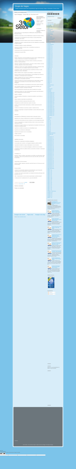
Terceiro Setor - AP (50, 140)
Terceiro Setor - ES (51, 145)
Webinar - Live (50, 197)
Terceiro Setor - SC (51, 164)
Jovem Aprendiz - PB (51, 102)
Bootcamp (49, 30)
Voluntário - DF (50, 193)
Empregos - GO (50, 53)
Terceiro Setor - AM (51, 139)
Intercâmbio (49, 91)
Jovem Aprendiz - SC (51, 112)
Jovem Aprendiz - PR (51, 106)
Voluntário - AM (50, 192)
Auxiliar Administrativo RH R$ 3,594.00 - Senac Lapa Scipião (56, 227)
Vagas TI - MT (50, 179)
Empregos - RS (50, 64)
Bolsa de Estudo (50, 29)
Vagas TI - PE (50, 183)
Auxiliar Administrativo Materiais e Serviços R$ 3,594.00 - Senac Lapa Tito (56, 211)
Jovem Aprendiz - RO (51, 110)
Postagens (50, 292)
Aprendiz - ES (50, 26)
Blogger (52, 444)
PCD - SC (49, 129)
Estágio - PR (50, 78)
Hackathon (49, 86)
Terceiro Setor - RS (51, 163)
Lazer (48, 116)
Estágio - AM (50, 68)
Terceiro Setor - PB (51, 154)
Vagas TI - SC (50, 188)
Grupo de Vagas (22, 6)
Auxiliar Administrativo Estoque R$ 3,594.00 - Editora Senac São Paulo (56, 219)
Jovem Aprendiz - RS (51, 111)
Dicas (48, 40)
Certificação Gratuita (51, 31)
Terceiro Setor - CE (51, 143)
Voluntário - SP (50, 196)
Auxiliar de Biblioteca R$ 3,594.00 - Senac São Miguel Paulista (56, 259)
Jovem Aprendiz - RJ (51, 107)
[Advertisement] (54, 312)
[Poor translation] (4, 454)
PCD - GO (49, 122)
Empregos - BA (50, 48)
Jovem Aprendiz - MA (51, 98)
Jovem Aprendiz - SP (51, 115)
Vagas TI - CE (50, 173)
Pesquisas (49, 131)
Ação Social (49, 25)
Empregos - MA (50, 54)
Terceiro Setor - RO (51, 160)
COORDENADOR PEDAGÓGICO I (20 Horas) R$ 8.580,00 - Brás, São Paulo (56, 203)
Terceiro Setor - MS (51, 150)
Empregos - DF (50, 50)
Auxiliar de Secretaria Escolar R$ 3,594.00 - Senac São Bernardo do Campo (56, 243)
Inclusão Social (50, 88)
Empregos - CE (50, 49)
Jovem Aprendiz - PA (51, 101)
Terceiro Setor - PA (50, 153)
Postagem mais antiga (40, 214)
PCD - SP (49, 130)
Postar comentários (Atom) (21, 216)
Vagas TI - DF (50, 174)
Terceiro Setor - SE (51, 165)
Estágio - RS (50, 81)
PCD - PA (49, 125)
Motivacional (49, 117)
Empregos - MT (50, 58)
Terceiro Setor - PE (51, 155)
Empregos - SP (50, 67)
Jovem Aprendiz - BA (51, 93)
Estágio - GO (50, 73)
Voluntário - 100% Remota (52, 191)
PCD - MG (49, 124)
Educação (49, 43)
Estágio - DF (49, 72)
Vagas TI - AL (50, 169)
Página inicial (30, 214)
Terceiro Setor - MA (51, 148)
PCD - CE (49, 120)
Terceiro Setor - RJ (50, 159)
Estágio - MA (50, 74)
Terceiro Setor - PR (51, 158)
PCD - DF (49, 121)
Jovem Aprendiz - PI (51, 105)
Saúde (49, 135)
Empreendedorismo (51, 44)
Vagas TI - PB (50, 182)
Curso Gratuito (50, 36)
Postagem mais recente (20, 214)
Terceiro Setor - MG (51, 149)
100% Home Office (50, 24)
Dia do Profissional (50, 39)
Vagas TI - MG (50, 178)
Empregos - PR (50, 62)
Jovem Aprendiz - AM (51, 92)
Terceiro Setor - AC (51, 136)
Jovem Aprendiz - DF (51, 96)
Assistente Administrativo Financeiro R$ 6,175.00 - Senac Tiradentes (56, 267)
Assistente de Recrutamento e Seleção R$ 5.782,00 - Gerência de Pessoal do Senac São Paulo (56, 236)
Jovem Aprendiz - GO (51, 97)
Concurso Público (50, 34)
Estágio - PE (49, 77)
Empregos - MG (50, 55)
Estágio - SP (49, 82)
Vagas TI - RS (50, 187)
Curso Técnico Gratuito (51, 38)
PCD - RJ (49, 126)
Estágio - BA (49, 69)
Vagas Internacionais (51, 168)
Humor (49, 87)
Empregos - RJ (50, 63)
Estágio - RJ (49, 79)
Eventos (49, 83)
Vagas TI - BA (50, 172)
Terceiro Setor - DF (51, 144)
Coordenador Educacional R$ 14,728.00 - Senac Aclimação (56, 251)
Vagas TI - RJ (50, 186)
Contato (49, 35)
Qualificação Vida (50, 134)
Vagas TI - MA (50, 177)
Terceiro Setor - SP (22, 183)
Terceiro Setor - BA (51, 141)
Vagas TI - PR (50, 184)
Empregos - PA (50, 59)
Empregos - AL (50, 45)
